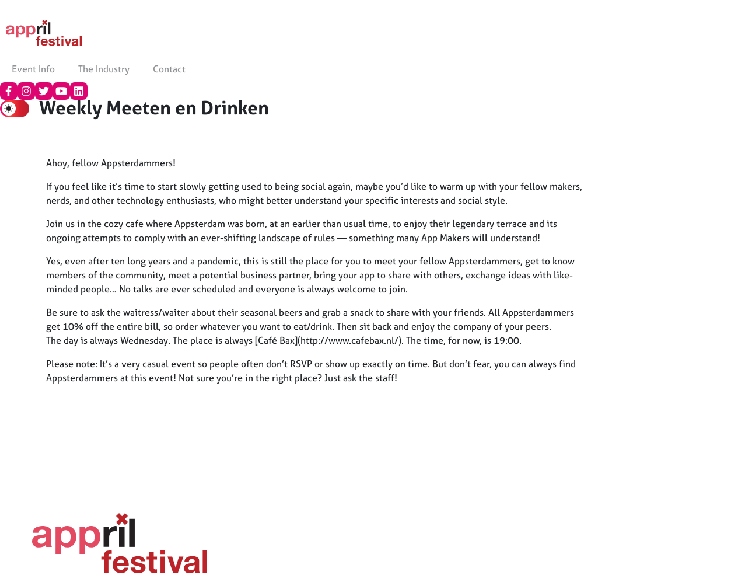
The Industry (104, 69)
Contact (169, 69)
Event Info (33, 69)
